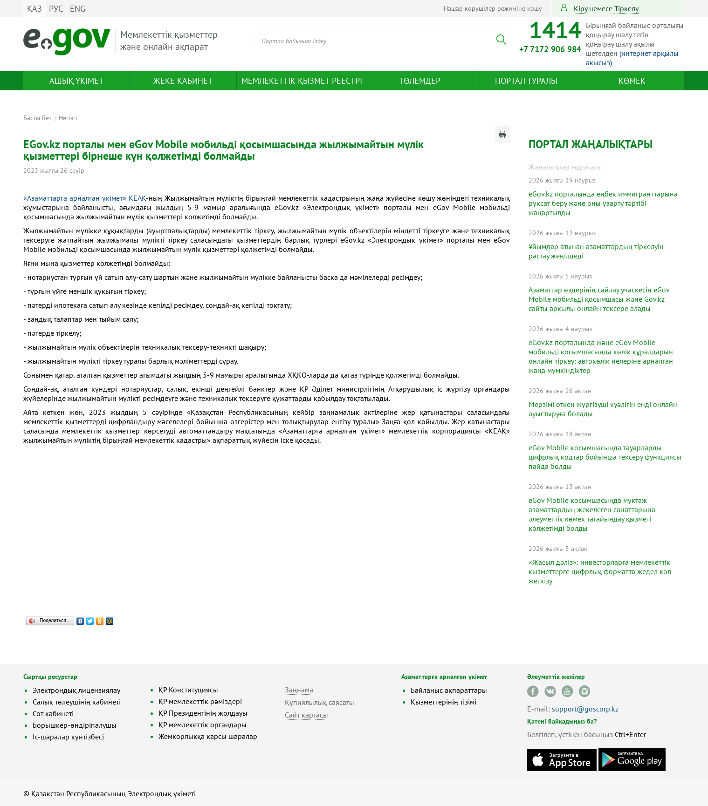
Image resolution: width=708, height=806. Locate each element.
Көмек (632, 80)
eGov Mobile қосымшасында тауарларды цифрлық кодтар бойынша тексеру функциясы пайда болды (605, 457)
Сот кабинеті (53, 713)
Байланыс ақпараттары (449, 690)
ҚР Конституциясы (188, 689)
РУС (56, 8)
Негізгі (68, 118)
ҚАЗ (34, 8)
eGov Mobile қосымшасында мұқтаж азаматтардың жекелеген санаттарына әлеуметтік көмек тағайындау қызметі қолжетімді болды (592, 514)
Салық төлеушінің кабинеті (77, 701)
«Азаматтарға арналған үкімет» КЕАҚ (84, 198)
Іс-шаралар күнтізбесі (68, 736)
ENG (77, 8)
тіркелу (626, 8)
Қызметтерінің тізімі (443, 701)
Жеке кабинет (183, 80)
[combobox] (381, 41)
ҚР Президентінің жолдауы (202, 713)
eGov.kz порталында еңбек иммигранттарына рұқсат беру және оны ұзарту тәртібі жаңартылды (603, 203)
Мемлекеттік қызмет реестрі (301, 80)
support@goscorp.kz (585, 708)
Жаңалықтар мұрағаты (565, 166)
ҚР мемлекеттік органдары (202, 724)
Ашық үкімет (76, 80)
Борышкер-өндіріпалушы (75, 725)
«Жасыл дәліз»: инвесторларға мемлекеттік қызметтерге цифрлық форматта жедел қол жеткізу (600, 571)
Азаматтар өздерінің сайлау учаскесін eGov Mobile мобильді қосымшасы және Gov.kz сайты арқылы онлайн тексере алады (599, 299)
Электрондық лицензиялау (76, 690)
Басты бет (37, 118)
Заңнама (299, 689)
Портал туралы (526, 80)
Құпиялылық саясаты (319, 702)
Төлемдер (419, 80)
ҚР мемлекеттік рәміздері (200, 701)
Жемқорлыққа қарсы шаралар (207, 736)
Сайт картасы (306, 714)
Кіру (580, 8)
